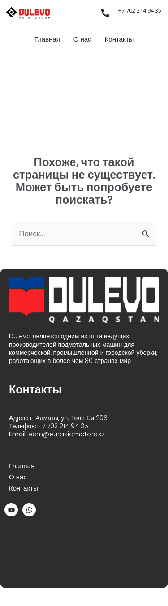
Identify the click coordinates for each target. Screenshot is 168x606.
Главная (47, 39)
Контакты (119, 39)
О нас (82, 39)
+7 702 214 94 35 (139, 10)
